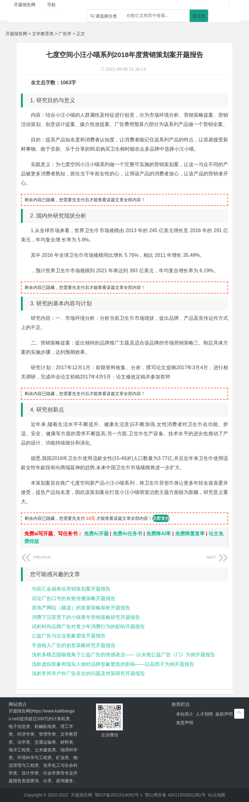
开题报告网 (16, 33)
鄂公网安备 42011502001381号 (175, 794)
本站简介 (184, 714)
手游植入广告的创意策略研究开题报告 (73, 645)
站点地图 (216, 794)
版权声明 (224, 714)
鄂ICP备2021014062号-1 (119, 794)
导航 (51, 4)
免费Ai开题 (96, 533)
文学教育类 (43, 33)
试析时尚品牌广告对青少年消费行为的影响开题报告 (88, 626)
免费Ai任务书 (127, 533)
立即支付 (161, 518)
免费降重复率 (190, 533)
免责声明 (184, 722)
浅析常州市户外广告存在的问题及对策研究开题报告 (88, 673)
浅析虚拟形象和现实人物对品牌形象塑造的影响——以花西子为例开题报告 (113, 664)
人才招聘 (204, 714)
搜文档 (198, 16)
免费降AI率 (158, 533)
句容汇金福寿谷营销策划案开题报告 (71, 588)
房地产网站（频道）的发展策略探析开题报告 (81, 607)
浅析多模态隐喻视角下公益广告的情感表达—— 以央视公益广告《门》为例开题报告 (123, 654)
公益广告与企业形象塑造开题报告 (69, 635)
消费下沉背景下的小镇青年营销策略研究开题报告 (86, 617)
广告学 (64, 33)
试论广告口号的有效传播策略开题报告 (73, 598)
